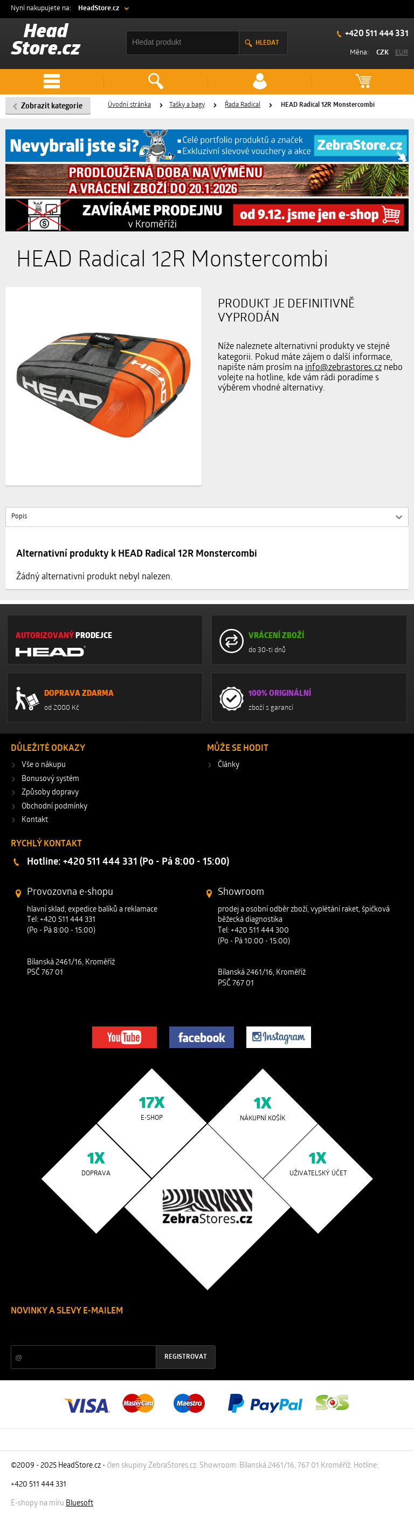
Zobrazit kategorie (51, 106)
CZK (382, 52)
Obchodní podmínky (54, 807)
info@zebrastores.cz (343, 368)
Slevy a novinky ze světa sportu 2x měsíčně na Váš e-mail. (103, 1331)
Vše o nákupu (44, 765)
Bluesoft (79, 1504)
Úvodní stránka (129, 105)
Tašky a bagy (187, 105)
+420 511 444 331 (376, 34)
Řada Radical (242, 105)
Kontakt (35, 820)
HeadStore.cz (98, 8)
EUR (401, 52)
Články (228, 765)
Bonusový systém (50, 779)
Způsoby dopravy (50, 793)
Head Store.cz (45, 41)
